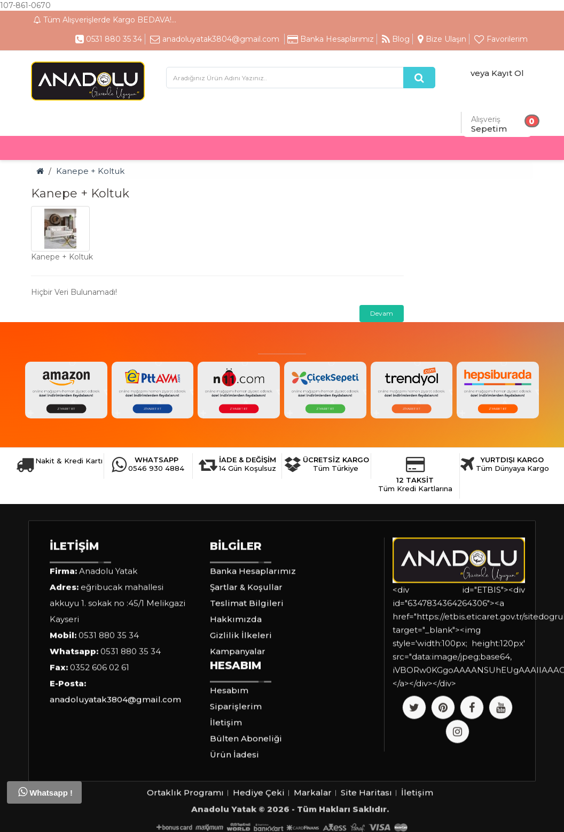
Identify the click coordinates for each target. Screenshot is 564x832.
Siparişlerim (236, 769)
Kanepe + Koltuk (90, 171)
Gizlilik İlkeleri (241, 697)
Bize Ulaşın (442, 39)
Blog (396, 39)
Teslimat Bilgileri (247, 665)
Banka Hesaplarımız (330, 39)
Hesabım (229, 752)
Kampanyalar (237, 713)
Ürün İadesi (234, 817)
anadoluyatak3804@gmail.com (214, 39)
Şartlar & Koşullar (246, 649)
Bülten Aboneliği (246, 801)
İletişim (226, 785)
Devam (381, 313)
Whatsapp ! (45, 792)
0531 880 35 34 (108, 39)
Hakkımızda (236, 681)
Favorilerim (501, 39)
